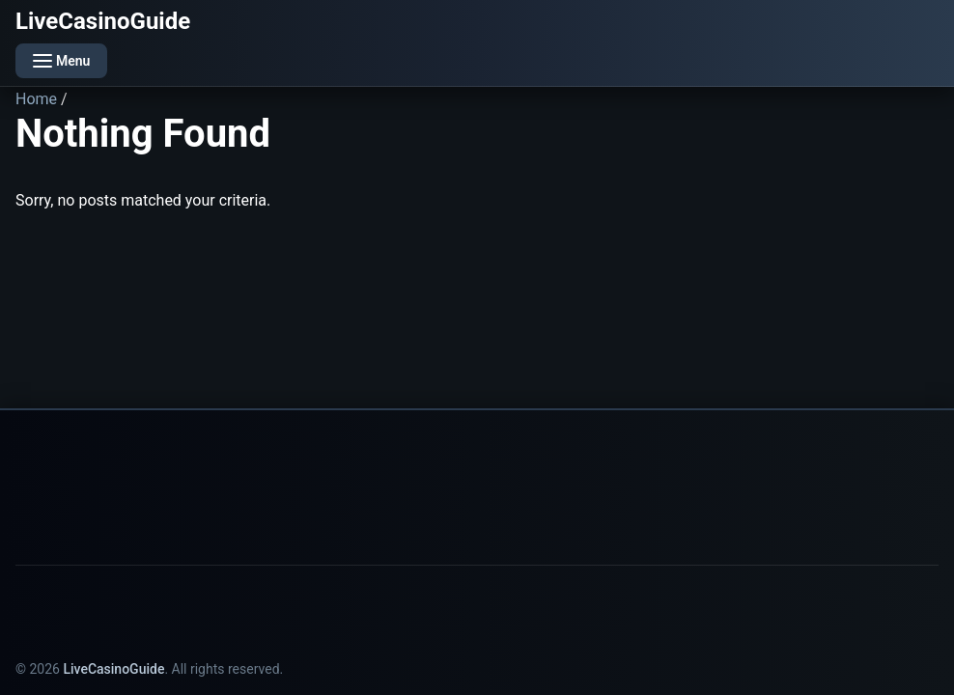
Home (36, 99)
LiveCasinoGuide (102, 21)
